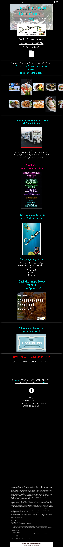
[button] (17, 2)
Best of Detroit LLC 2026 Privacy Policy (31, 545)
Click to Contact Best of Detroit (28, 543)
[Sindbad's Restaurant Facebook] (31, 390)
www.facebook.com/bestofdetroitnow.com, (20, 490)
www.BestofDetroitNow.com (32, 486)
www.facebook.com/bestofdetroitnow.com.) (32, 489)
